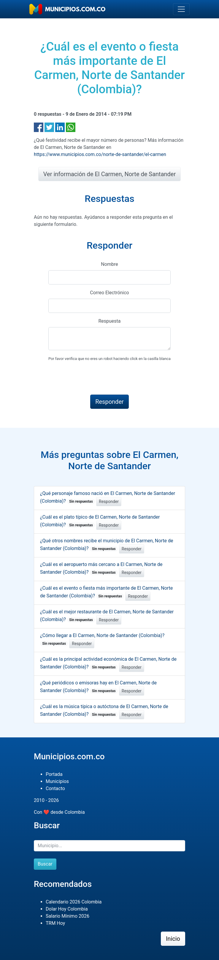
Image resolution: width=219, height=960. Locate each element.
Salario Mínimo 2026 (67, 916)
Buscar (45, 864)
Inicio (173, 938)
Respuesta (109, 321)
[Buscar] (109, 845)
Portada (54, 774)
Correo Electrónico (109, 292)
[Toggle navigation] (181, 9)
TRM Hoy (55, 923)
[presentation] (93, 378)
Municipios (57, 781)
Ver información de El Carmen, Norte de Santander (109, 174)
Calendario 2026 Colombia (74, 902)
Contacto (55, 788)
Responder (109, 501)
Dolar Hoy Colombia (67, 909)
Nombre (109, 264)
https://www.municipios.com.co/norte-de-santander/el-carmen (100, 154)
